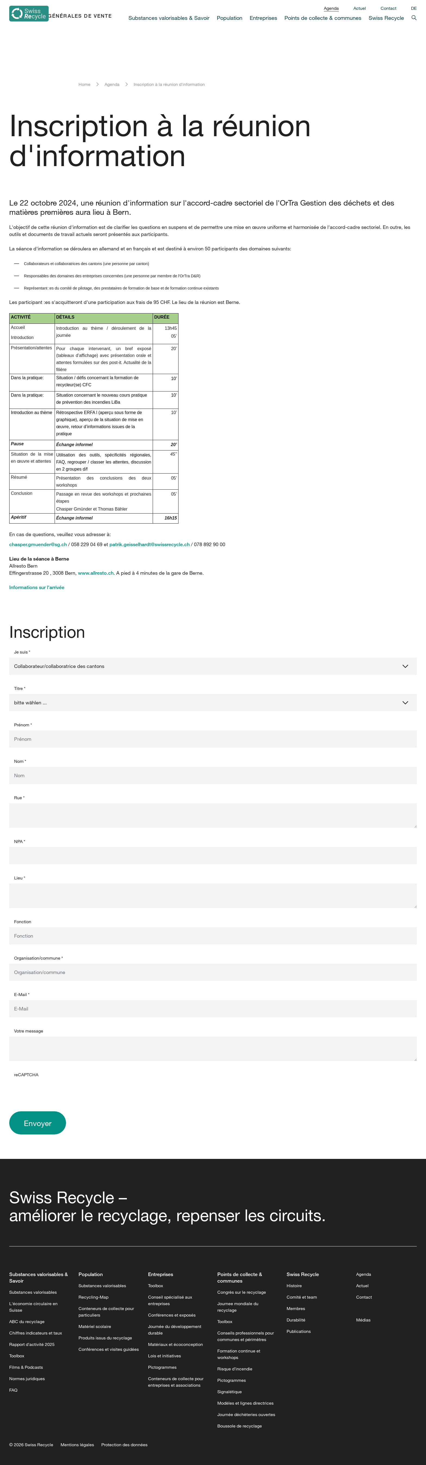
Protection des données (124, 1444)
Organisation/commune (38, 958)
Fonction (22, 921)
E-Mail (22, 994)
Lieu (19, 878)
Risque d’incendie (234, 1368)
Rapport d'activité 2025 (32, 1344)
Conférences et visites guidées (109, 1349)
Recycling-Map (93, 1297)
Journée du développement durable (174, 1330)
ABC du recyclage (27, 1321)
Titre (20, 688)
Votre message (28, 1031)
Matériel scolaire (95, 1326)
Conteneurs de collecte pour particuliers (106, 1312)
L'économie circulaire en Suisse (33, 1307)
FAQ (13, 1390)
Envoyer (37, 1123)
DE (414, 8)
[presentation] (50, 1091)
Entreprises (263, 18)
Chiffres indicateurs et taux (35, 1333)
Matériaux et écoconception (175, 1344)
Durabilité (296, 1320)
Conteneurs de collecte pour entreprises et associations (175, 1382)
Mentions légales (77, 1444)
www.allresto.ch (96, 573)
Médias (363, 1320)
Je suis (22, 652)
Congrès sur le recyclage (241, 1292)
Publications (299, 1331)
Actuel (359, 8)
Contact (388, 8)
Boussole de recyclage (239, 1426)
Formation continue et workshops (238, 1354)
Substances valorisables (33, 1292)
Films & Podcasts (26, 1367)
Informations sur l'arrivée (36, 587)
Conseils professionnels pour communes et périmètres (245, 1336)
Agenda (331, 8)
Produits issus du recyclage (105, 1337)
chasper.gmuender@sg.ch (38, 544)
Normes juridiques (27, 1378)
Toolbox (16, 1355)
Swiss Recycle (386, 18)
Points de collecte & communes (322, 18)
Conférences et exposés (172, 1315)
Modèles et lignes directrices (245, 1403)
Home (84, 84)
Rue (19, 797)
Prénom (23, 724)
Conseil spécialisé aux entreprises (170, 1300)
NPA (19, 841)
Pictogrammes (162, 1367)
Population (229, 18)
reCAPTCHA (26, 1074)
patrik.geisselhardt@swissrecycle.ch (149, 544)
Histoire (294, 1285)
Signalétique (229, 1391)
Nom (20, 761)
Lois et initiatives (164, 1355)
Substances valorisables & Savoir (169, 18)
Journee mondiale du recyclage (237, 1307)
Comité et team (302, 1297)
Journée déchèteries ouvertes (246, 1414)
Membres (296, 1308)
